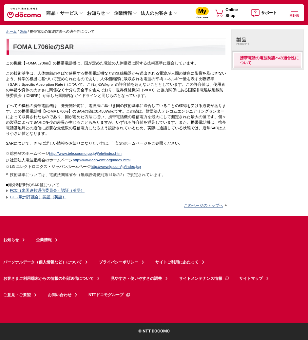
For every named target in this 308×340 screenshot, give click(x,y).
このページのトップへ (203, 205)
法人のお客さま (157, 13)
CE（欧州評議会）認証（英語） (38, 197)
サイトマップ (251, 278)
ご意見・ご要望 (17, 295)
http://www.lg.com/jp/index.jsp (116, 166)
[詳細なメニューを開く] (294, 13)
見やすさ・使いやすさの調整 (136, 278)
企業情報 (123, 13)
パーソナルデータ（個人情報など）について (42, 262)
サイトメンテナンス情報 (204, 278)
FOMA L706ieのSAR (43, 46)
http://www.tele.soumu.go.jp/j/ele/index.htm (85, 153)
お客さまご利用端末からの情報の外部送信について (48, 278)
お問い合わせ (59, 295)
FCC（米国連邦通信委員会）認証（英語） (47, 190)
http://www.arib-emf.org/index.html (101, 160)
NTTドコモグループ (109, 294)
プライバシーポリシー (118, 262)
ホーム (11, 31)
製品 (23, 31)
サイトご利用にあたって (177, 262)
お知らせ (96, 13)
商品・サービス (62, 13)
